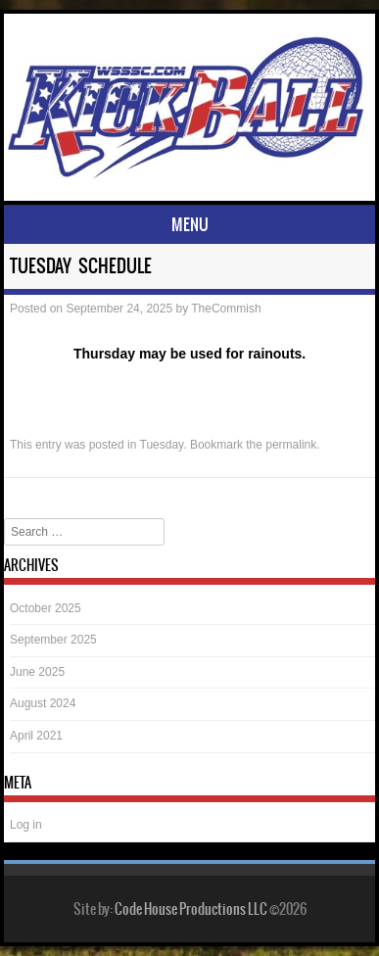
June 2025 (37, 672)
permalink (290, 445)
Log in (26, 825)
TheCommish (226, 308)
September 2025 (53, 639)
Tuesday (162, 445)
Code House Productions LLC (191, 909)
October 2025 (45, 608)
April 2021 (36, 735)
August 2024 (42, 703)
